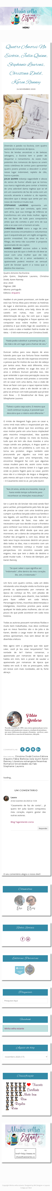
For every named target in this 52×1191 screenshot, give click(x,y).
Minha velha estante (14, 1028)
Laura (14, 797)
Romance (8, 764)
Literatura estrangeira (24, 761)
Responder (43, 828)
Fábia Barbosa (21, 759)
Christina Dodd (23, 756)
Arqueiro (16, 292)
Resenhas (41, 761)
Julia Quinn (35, 759)
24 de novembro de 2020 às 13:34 (24, 801)
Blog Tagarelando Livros (22, 822)
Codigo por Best (26, 1188)
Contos (36, 756)
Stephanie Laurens (13, 766)
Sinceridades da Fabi (26, 764)
